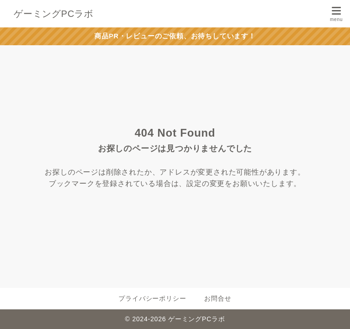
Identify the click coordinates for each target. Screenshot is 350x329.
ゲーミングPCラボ (53, 13)
